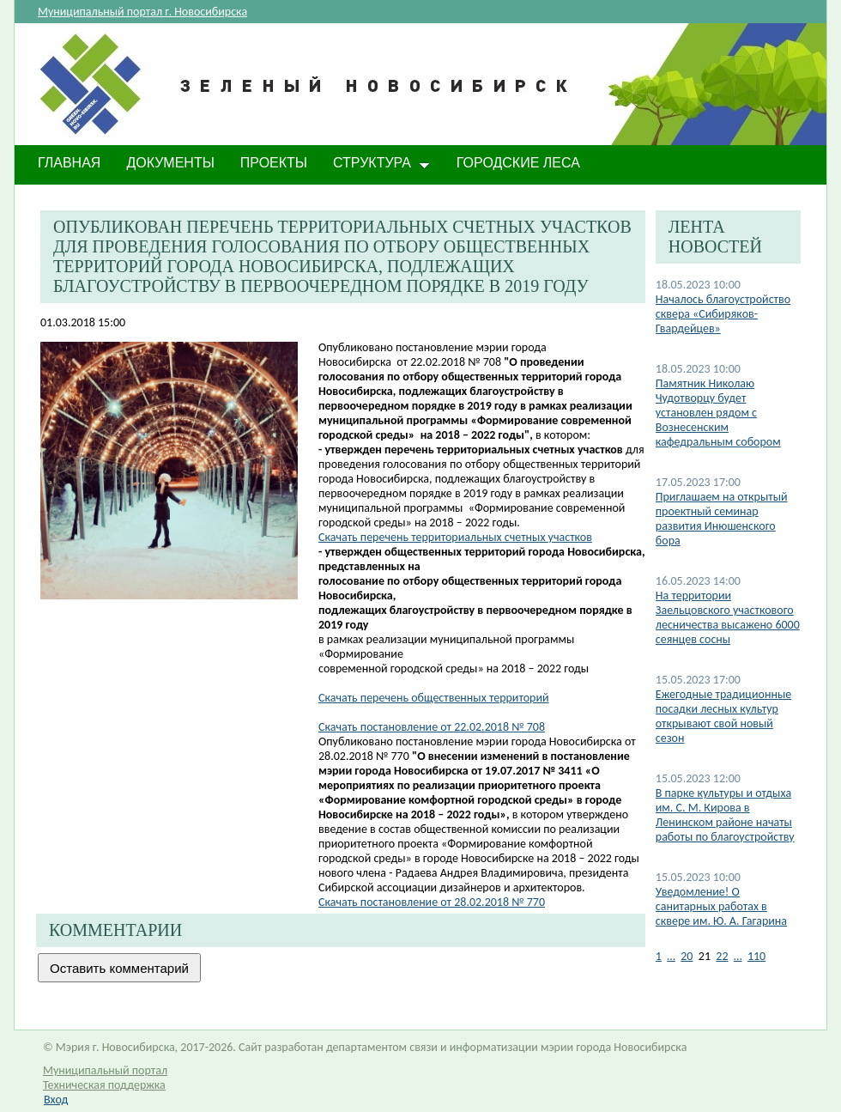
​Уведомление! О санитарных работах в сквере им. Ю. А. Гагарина (721, 906)
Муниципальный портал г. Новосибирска (142, 11)
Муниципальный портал (105, 1070)
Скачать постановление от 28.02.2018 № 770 (431, 902)
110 (756, 956)
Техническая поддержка (104, 1085)
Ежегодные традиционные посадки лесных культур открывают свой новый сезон (723, 716)
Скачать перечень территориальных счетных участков (455, 537)
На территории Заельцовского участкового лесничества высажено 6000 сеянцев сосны (728, 617)
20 (687, 956)
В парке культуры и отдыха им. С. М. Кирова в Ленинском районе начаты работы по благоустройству (725, 815)
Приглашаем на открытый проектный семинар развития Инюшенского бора (722, 518)
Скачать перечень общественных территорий (433, 697)
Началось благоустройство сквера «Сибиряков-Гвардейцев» (723, 314)
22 (722, 956)
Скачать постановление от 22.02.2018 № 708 (431, 727)
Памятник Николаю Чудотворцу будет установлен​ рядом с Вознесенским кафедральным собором (718, 412)
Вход (56, 1099)
